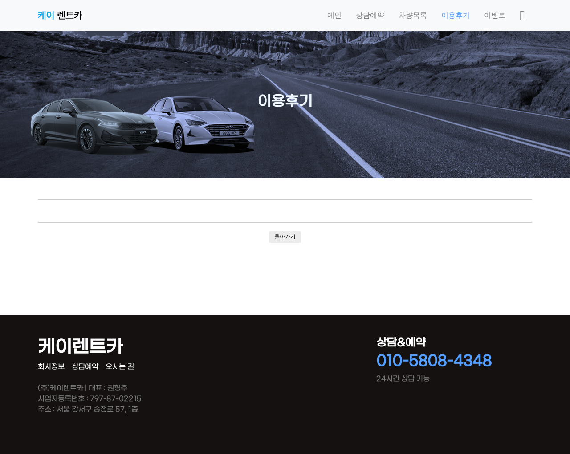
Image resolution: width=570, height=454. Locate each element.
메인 (334, 15)
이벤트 (494, 15)
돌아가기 (285, 236)
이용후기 (455, 15)
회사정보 (51, 366)
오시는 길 (120, 366)
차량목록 (413, 15)
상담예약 (370, 15)
